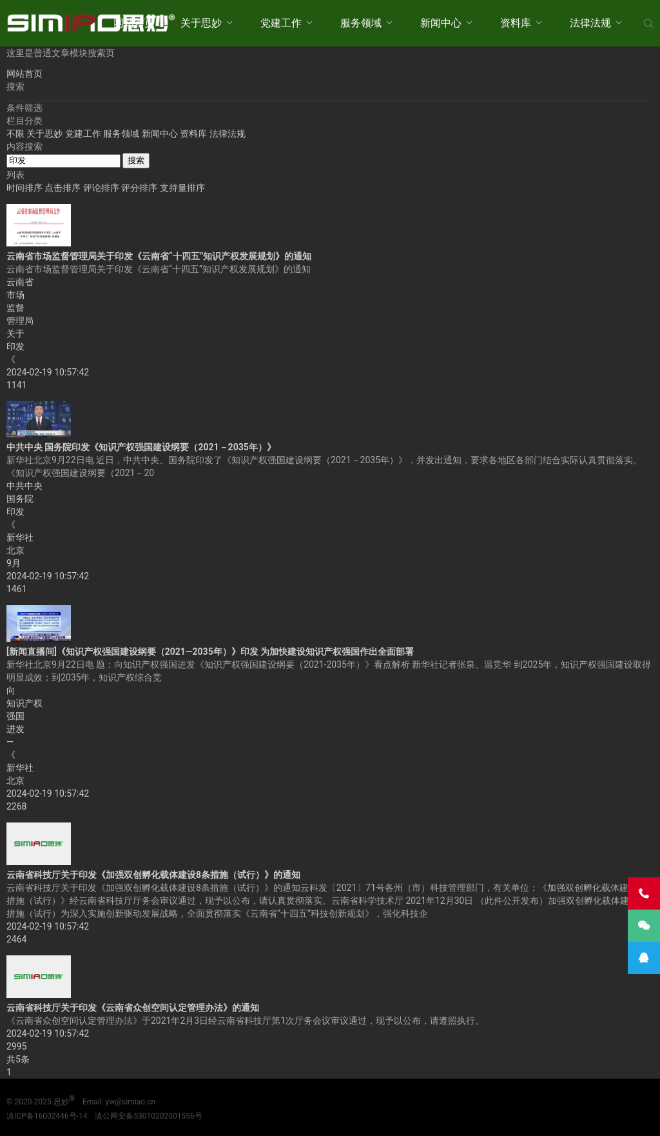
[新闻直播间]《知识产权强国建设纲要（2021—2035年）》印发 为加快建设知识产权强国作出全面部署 (210, 651)
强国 (15, 716)
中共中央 (24, 486)
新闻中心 (440, 23)
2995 (16, 1046)
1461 (16, 589)
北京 (15, 550)
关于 (15, 333)
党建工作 (281, 23)
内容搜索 (24, 146)
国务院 (20, 498)
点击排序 (63, 188)
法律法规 (590, 23)
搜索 (136, 160)
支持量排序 (182, 188)
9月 (13, 563)
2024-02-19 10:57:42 (47, 372)
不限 (15, 133)
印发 (15, 346)
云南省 (20, 282)
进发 (15, 729)
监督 (15, 308)
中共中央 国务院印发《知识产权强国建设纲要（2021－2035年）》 (141, 447)
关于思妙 (201, 23)
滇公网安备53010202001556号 (148, 1116)
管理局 (20, 320)
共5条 (18, 1059)
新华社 (20, 537)
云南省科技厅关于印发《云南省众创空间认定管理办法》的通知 (132, 1007)
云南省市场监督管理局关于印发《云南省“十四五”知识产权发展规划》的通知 (158, 256)
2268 (16, 806)
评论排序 (102, 188)
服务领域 (361, 23)
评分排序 (140, 188)
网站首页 (134, 23)
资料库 (515, 23)
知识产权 (24, 703)
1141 (16, 385)
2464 (16, 939)
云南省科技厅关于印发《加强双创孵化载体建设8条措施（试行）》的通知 (153, 875)
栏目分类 (24, 120)
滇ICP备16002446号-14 (46, 1116)
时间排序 (25, 188)
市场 (15, 295)
